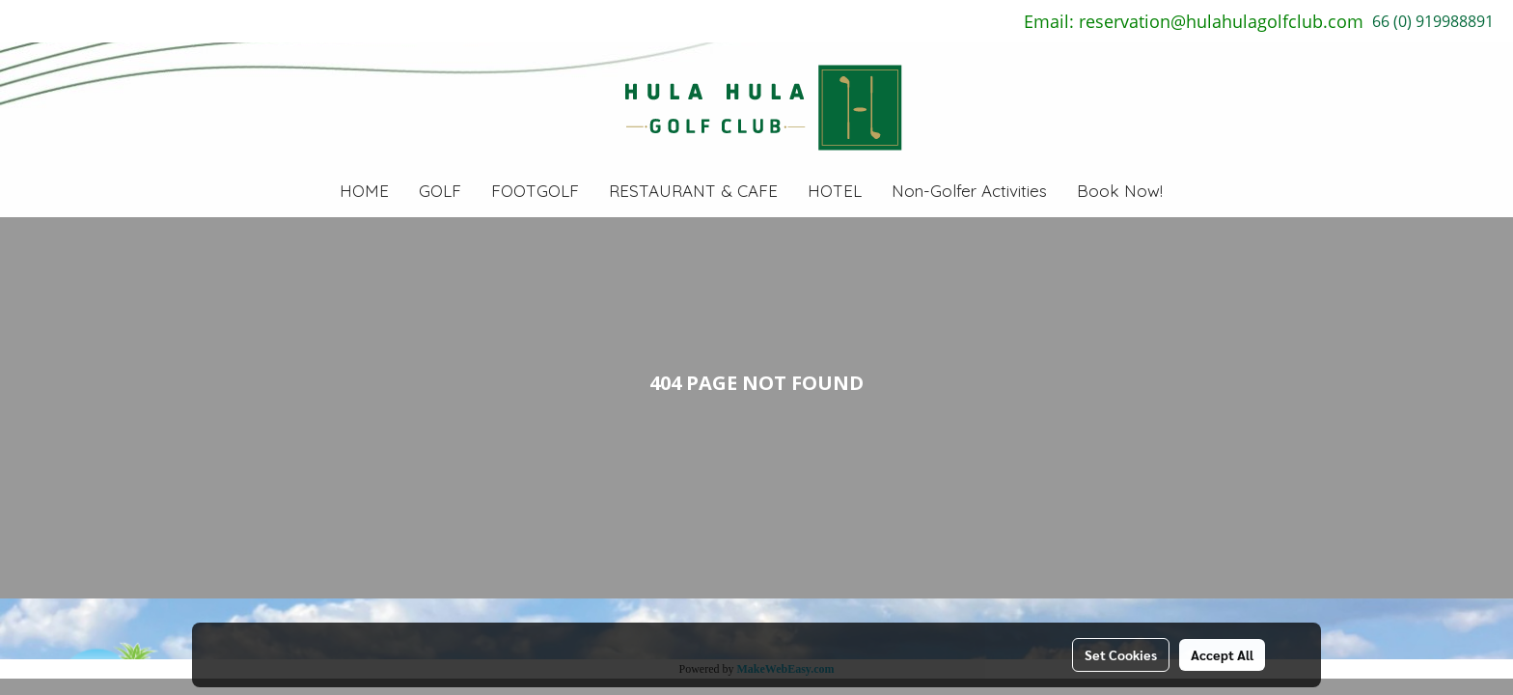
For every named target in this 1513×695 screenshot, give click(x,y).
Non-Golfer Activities (969, 191)
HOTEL (835, 191)
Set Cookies (1121, 654)
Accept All (1222, 654)
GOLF (440, 191)
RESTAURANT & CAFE (693, 191)
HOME (364, 191)
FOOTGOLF (535, 191)
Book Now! (1120, 191)
